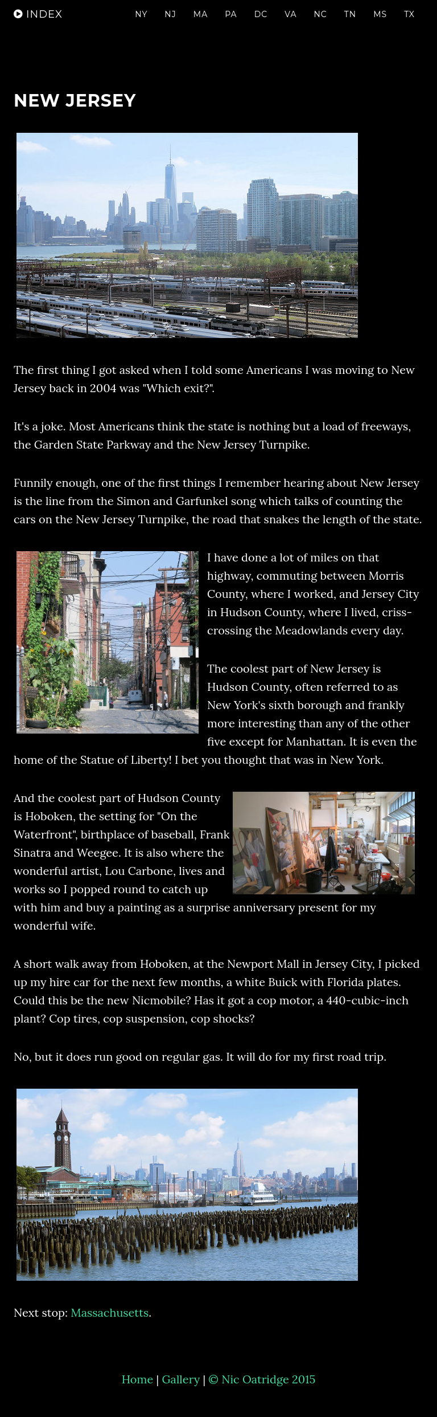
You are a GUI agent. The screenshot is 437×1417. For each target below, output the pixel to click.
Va (290, 26)
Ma (200, 26)
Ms (380, 26)
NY (141, 26)
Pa (231, 26)
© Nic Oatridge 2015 (261, 1379)
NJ (170, 26)
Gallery (181, 1379)
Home (138, 1379)
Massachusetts (110, 1312)
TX (409, 26)
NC (320, 26)
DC (261, 26)
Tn (350, 26)
